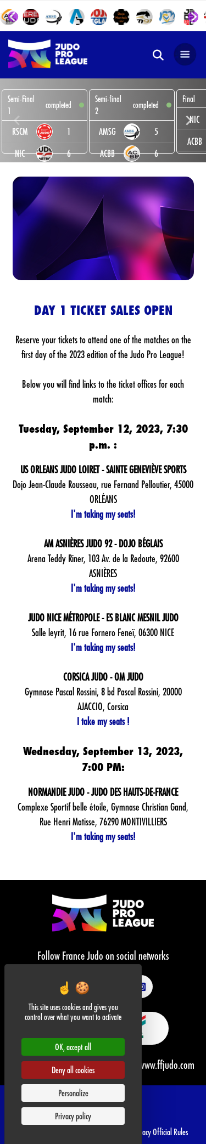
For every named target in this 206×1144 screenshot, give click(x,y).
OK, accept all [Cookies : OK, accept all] (73, 1046)
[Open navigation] (185, 55)
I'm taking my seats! (103, 514)
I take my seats (101, 721)
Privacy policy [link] (73, 1116)
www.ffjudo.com (166, 1064)
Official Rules (170, 1131)
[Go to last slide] (13, 17)
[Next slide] (193, 17)
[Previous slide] (17, 120)
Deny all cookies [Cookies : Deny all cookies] (73, 1069)
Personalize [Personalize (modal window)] (73, 1093)
